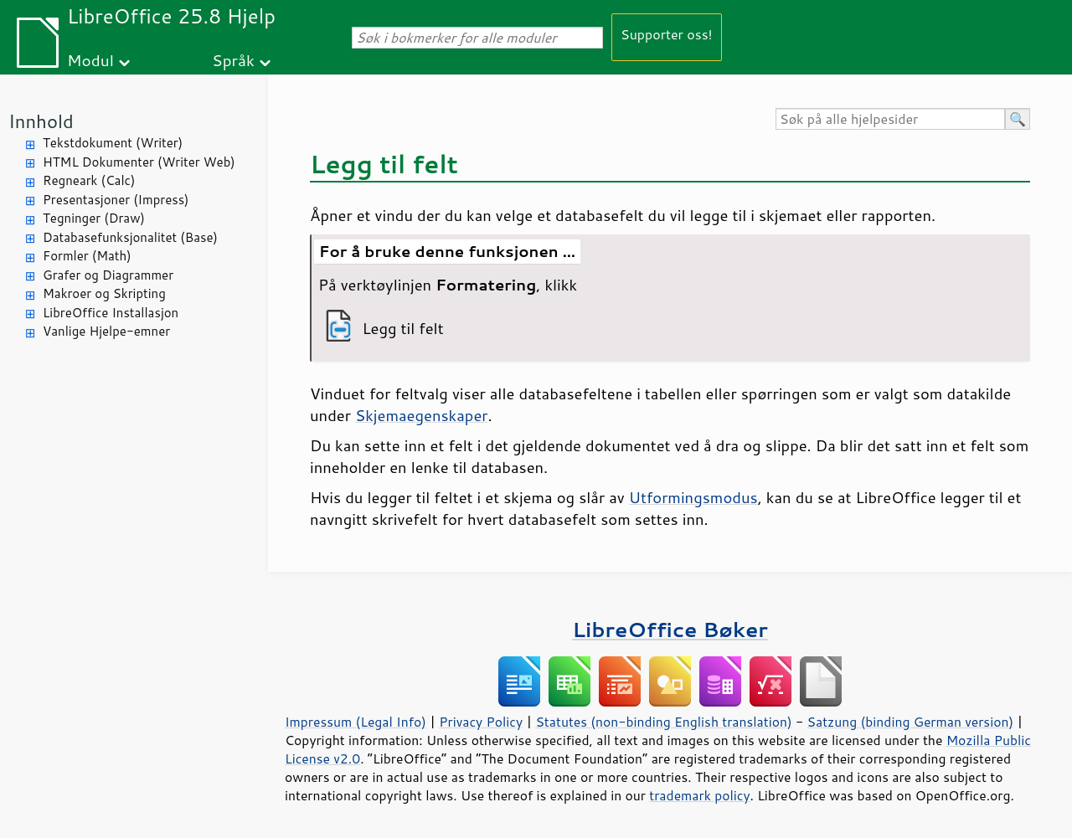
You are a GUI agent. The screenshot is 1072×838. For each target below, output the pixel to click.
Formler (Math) (87, 256)
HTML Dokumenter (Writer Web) (139, 162)
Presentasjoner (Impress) (116, 199)
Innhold (41, 121)
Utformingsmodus (693, 497)
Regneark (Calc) (89, 180)
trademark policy (699, 795)
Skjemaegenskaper (421, 415)
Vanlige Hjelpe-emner (106, 331)
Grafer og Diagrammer (108, 275)
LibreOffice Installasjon (110, 312)
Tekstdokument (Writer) (113, 143)
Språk (233, 60)
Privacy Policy (481, 721)
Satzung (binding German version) (910, 721)
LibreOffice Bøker (670, 629)
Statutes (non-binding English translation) (663, 721)
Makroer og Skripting (104, 293)
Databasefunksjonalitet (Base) (130, 237)
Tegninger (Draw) (94, 218)
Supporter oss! (667, 34)
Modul (90, 60)
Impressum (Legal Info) (355, 721)
